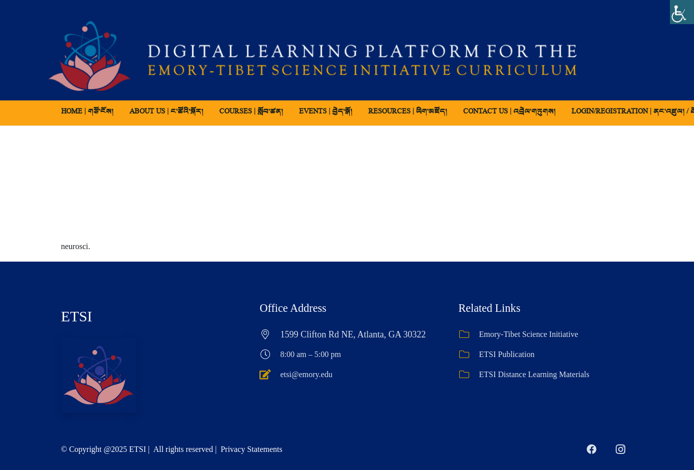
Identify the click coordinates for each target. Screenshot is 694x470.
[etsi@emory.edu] (270, 375)
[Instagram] (620, 449)
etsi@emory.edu (307, 374)
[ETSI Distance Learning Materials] (469, 375)
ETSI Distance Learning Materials (534, 374)
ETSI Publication (507, 354)
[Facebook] (591, 449)
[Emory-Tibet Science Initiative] (469, 334)
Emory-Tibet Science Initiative (529, 334)
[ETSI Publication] (469, 354)
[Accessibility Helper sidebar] (682, 12)
